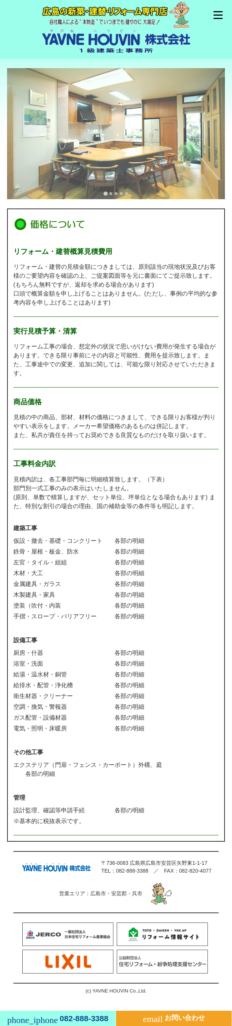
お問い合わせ (173, 1019)
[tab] (105, 194)
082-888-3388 (132, 871)
